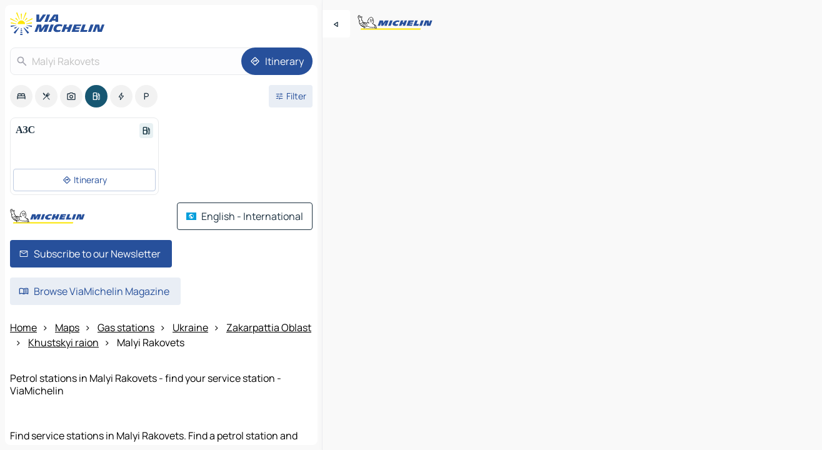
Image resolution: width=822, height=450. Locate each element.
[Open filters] (291, 96)
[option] (21, 96)
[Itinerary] (277, 61)
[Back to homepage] (60, 24)
